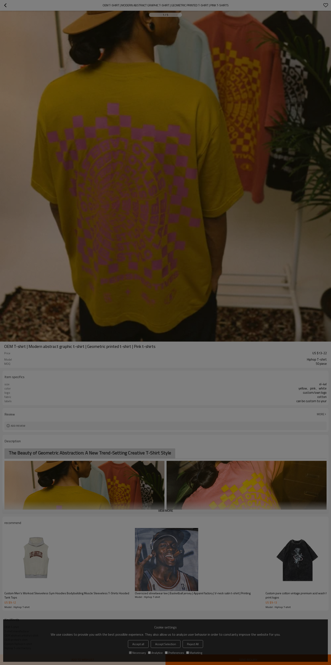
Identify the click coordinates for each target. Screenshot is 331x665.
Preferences (174, 652)
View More (165, 510)
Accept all (138, 644)
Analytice (155, 652)
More (320, 414)
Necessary (137, 652)
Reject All (193, 644)
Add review (18, 426)
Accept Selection (165, 644)
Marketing (194, 652)
